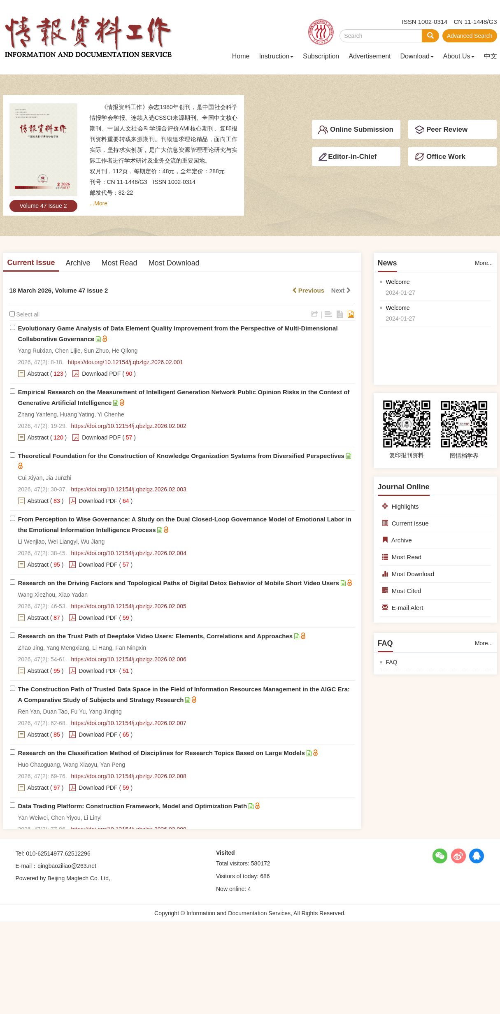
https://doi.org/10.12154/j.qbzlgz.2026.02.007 (128, 723)
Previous (308, 290)
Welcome (398, 282)
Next (341, 290)
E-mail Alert (402, 607)
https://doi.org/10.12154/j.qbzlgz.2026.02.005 (128, 606)
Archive (78, 263)
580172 (260, 863)
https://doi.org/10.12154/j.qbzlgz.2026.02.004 (128, 553)
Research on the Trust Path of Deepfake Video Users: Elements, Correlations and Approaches (155, 636)
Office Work (439, 157)
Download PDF (101, 373)
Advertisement (370, 56)
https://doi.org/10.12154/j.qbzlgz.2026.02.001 (125, 362)
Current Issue (31, 262)
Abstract (38, 373)
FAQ (392, 662)
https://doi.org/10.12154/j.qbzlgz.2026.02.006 (128, 659)
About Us (458, 56)
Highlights (400, 506)
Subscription (321, 56)
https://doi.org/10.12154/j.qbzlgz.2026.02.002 (128, 426)
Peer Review (440, 130)
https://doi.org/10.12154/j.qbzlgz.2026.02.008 (128, 776)
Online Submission (355, 130)
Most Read (119, 263)
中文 (490, 56)
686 (265, 876)
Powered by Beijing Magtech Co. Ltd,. (64, 878)
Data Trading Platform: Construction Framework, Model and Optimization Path (132, 805)
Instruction (276, 56)
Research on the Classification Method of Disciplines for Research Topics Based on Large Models (161, 752)
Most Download (174, 263)
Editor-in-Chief (347, 157)
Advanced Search (470, 36)
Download (417, 56)
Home (241, 56)
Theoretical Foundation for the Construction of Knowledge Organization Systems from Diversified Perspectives (181, 455)
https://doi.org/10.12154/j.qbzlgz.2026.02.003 (128, 489)
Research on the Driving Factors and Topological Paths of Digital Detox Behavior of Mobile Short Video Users (178, 582)
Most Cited (401, 590)
